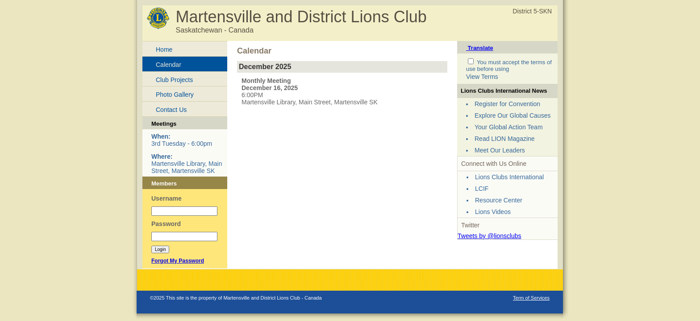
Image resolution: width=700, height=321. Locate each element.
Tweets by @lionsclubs (489, 235)
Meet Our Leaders (500, 150)
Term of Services (531, 297)
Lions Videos (493, 211)
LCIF (481, 188)
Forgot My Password (177, 261)
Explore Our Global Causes (512, 115)
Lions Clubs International (509, 177)
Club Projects (174, 79)
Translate (479, 48)
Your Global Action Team (509, 127)
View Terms (482, 76)
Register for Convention (507, 103)
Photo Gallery (175, 94)
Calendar (168, 64)
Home (164, 49)
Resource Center (498, 200)
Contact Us (171, 109)
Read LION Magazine (505, 138)
